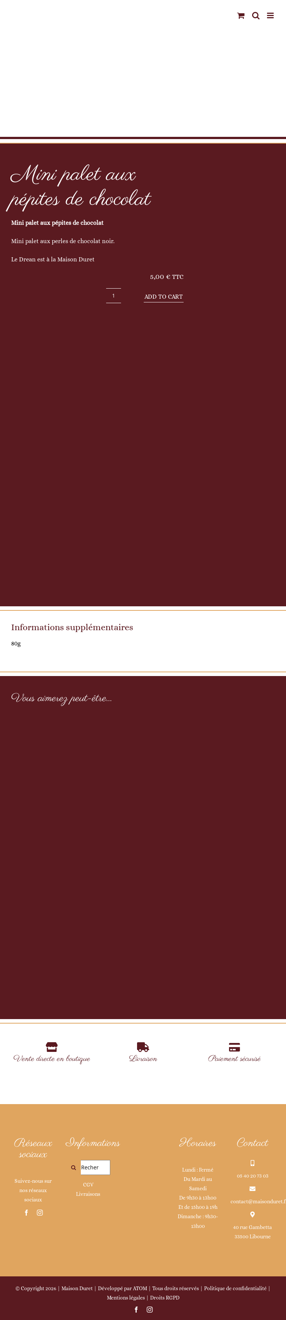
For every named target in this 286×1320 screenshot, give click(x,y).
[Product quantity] (113, 295)
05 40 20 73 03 (252, 1176)
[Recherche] (73, 1167)
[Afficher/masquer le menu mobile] (271, 15)
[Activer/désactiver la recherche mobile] (256, 15)
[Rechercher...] (88, 1167)
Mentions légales (126, 1298)
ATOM (140, 1288)
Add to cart (163, 296)
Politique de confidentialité (235, 1288)
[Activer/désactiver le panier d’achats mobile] (241, 15)
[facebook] (26, 1213)
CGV (88, 1185)
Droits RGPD (164, 1298)
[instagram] (40, 1213)
